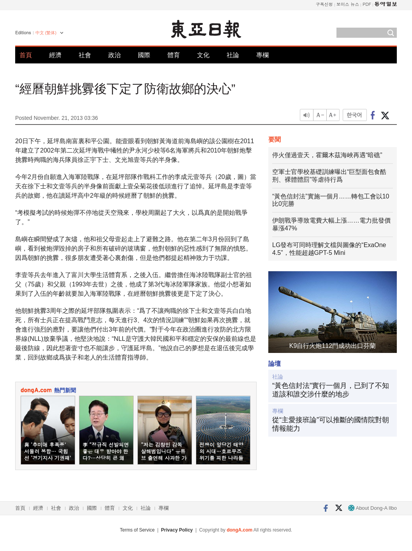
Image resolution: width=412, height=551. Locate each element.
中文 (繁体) (45, 32)
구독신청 (324, 4)
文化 (203, 55)
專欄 (262, 55)
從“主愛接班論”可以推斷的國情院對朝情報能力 (330, 424)
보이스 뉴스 (347, 4)
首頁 (25, 55)
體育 (173, 55)
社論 (233, 55)
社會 (85, 55)
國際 (144, 55)
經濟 (55, 55)
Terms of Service (137, 530)
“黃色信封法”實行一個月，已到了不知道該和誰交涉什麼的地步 (330, 390)
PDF (367, 4)
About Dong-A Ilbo (372, 508)
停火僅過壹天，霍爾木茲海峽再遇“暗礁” (327, 155)
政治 (114, 55)
